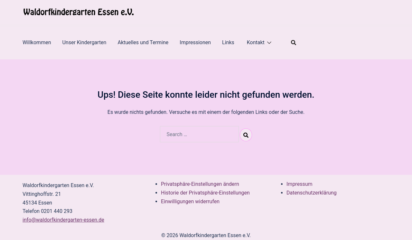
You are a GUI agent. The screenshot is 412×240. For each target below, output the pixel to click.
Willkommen (37, 42)
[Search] (246, 134)
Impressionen (195, 42)
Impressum (299, 184)
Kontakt (256, 42)
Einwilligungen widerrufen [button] (190, 201)
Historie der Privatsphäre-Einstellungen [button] (205, 193)
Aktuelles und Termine (142, 42)
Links (229, 42)
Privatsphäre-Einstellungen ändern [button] (200, 184)
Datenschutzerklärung (311, 193)
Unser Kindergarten (84, 42)
